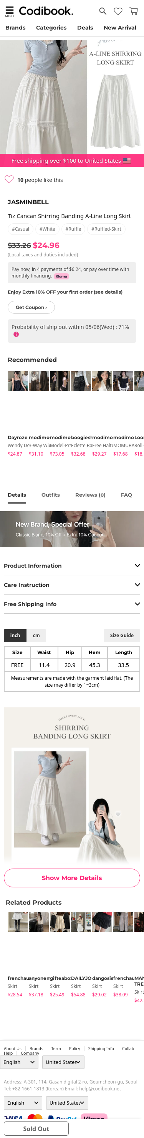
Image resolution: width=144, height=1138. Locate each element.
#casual (20, 229)
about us (13, 1048)
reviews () (90, 495)
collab (128, 1048)
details (17, 495)
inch (15, 635)
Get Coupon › (31, 307)
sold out (36, 1129)
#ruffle (73, 229)
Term (56, 1048)
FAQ (126, 495)
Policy (74, 1048)
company (30, 1053)
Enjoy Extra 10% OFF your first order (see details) (65, 292)
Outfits (50, 495)
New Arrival (120, 27)
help (8, 1053)
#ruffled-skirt (106, 229)
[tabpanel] (14, 415)
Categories (51, 27)
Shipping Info (101, 1048)
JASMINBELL (28, 202)
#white (47, 229)
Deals (85, 27)
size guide (122, 635)
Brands (15, 27)
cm (36, 635)
